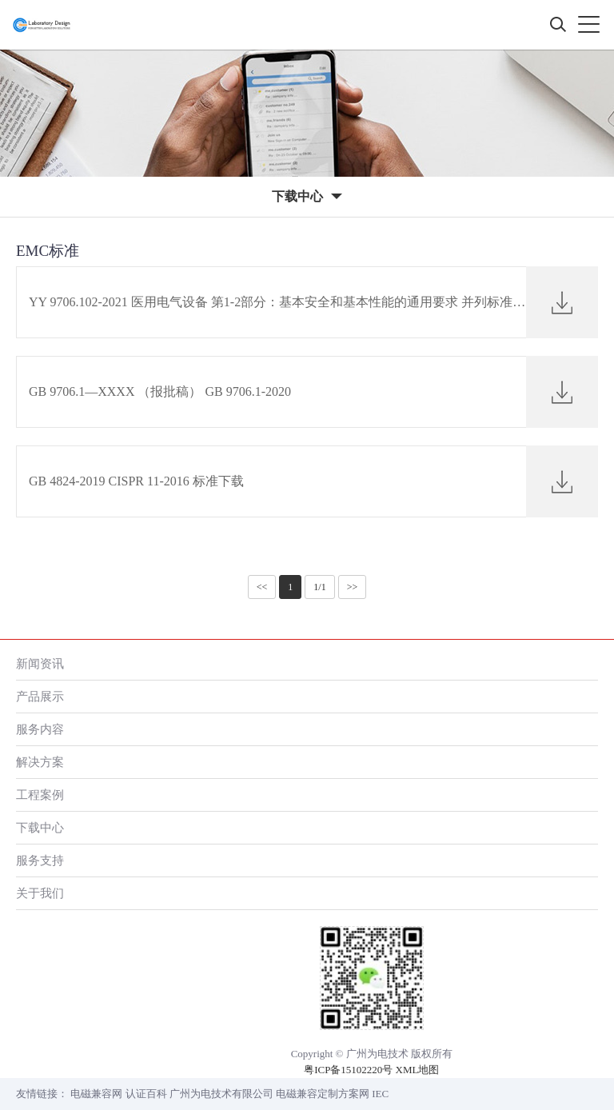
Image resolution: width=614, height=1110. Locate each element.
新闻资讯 (40, 663)
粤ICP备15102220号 (348, 1070)
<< (262, 587)
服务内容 (40, 729)
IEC (380, 1094)
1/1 (319, 587)
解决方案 (40, 762)
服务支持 (40, 860)
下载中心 (40, 827)
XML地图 (418, 1070)
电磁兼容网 (96, 1094)
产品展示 (40, 696)
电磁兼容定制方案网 (322, 1094)
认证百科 (146, 1094)
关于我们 (40, 893)
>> (352, 587)
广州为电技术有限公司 (221, 1094)
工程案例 (40, 794)
